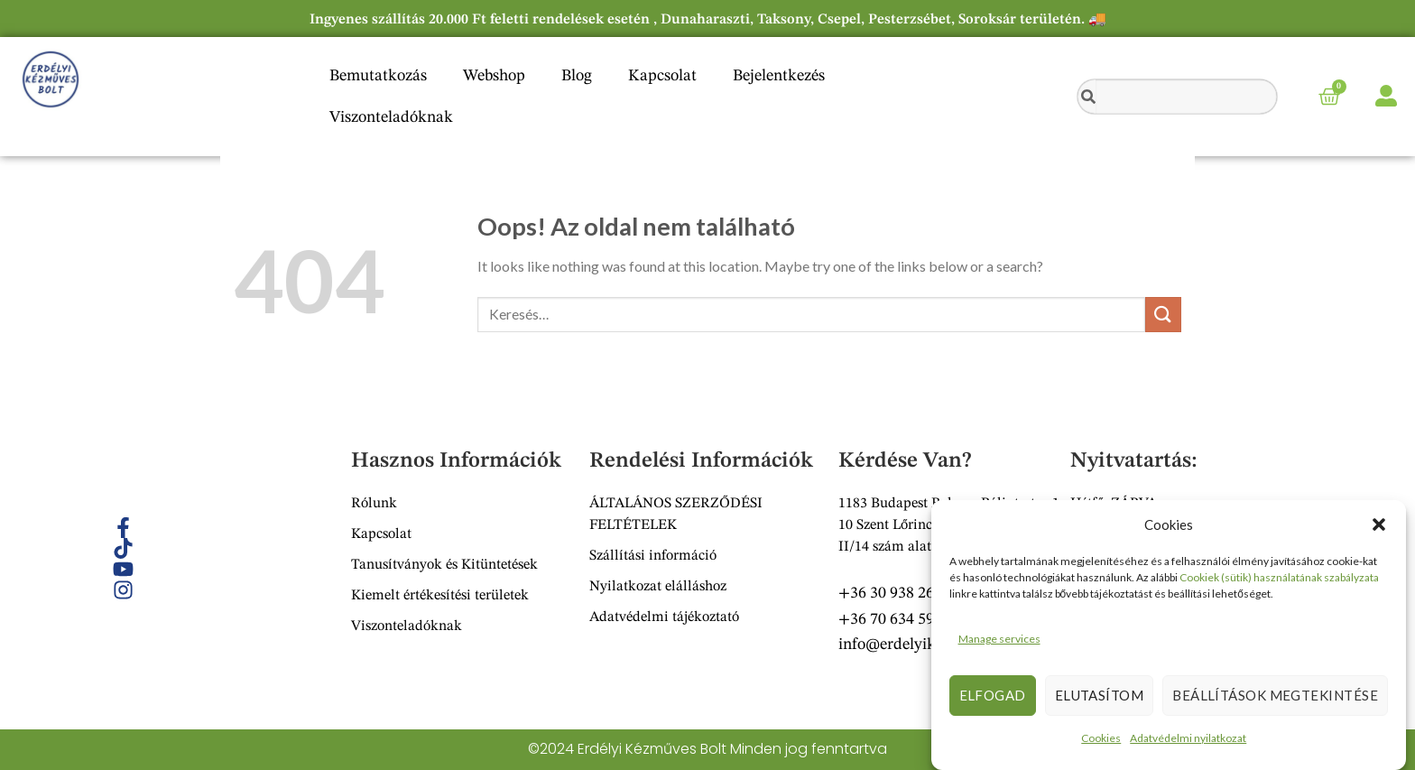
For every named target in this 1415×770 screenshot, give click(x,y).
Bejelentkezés (779, 76)
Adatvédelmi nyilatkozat (1188, 738)
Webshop (494, 76)
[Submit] (1163, 314)
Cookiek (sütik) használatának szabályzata (1279, 577)
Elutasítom (1099, 695)
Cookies (1101, 738)
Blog (576, 76)
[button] (1379, 524)
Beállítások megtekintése (1275, 695)
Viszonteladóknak (391, 117)
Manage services (999, 638)
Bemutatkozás (378, 76)
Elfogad (992, 695)
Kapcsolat (662, 76)
